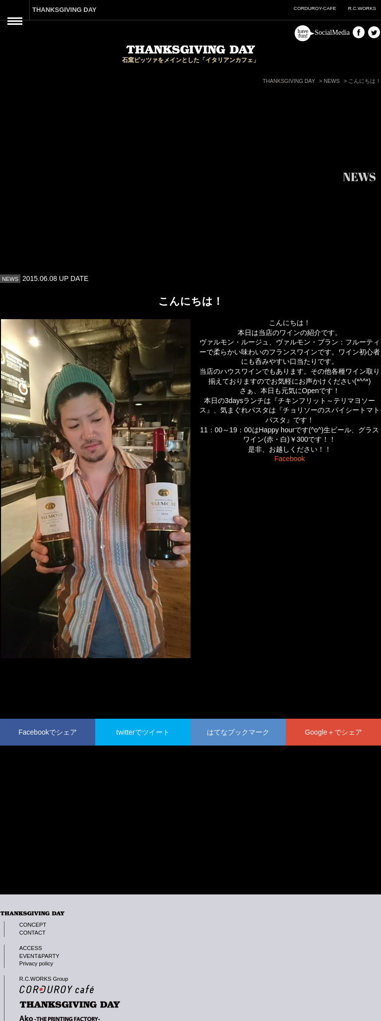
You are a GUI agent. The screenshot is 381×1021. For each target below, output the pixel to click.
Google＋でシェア (333, 732)
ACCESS (30, 948)
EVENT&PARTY (39, 956)
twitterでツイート (142, 732)
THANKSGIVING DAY (64, 9)
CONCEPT (33, 925)
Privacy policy (36, 963)
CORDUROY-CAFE (315, 8)
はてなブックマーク (238, 732)
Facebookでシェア (47, 732)
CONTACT (32, 933)
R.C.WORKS (362, 8)
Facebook (289, 459)
